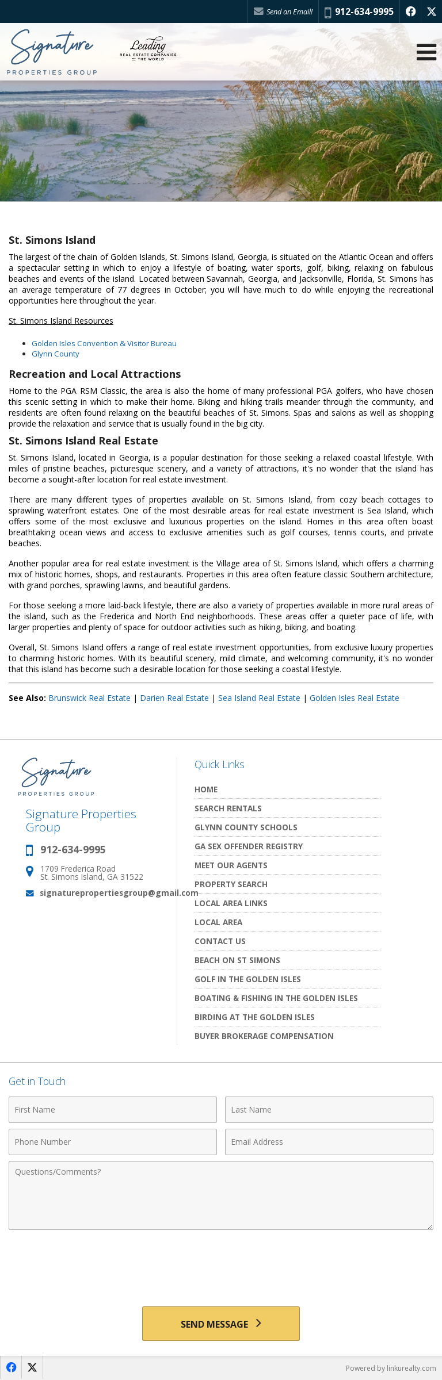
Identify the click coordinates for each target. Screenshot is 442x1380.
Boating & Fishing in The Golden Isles (276, 997)
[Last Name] (329, 1110)
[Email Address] (329, 1142)
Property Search (231, 884)
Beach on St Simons (237, 959)
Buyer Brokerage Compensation (264, 1035)
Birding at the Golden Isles (255, 1016)
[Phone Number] (113, 1142)
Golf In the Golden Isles (248, 978)
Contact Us (220, 941)
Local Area (218, 922)
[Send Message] (220, 1323)
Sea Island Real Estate (259, 697)
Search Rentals (228, 808)
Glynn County (55, 353)
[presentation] (221, 1263)
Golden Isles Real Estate (354, 697)
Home (206, 789)
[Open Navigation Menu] (426, 52)
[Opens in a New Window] (410, 11)
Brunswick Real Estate (89, 697)
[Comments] (221, 1195)
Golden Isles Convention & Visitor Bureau (104, 343)
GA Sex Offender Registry (249, 846)
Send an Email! (283, 11)
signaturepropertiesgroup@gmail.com (119, 892)
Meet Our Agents (231, 865)
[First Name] (113, 1110)
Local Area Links (231, 903)
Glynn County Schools (246, 827)
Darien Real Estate (174, 697)
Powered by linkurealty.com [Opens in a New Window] (391, 1368)
